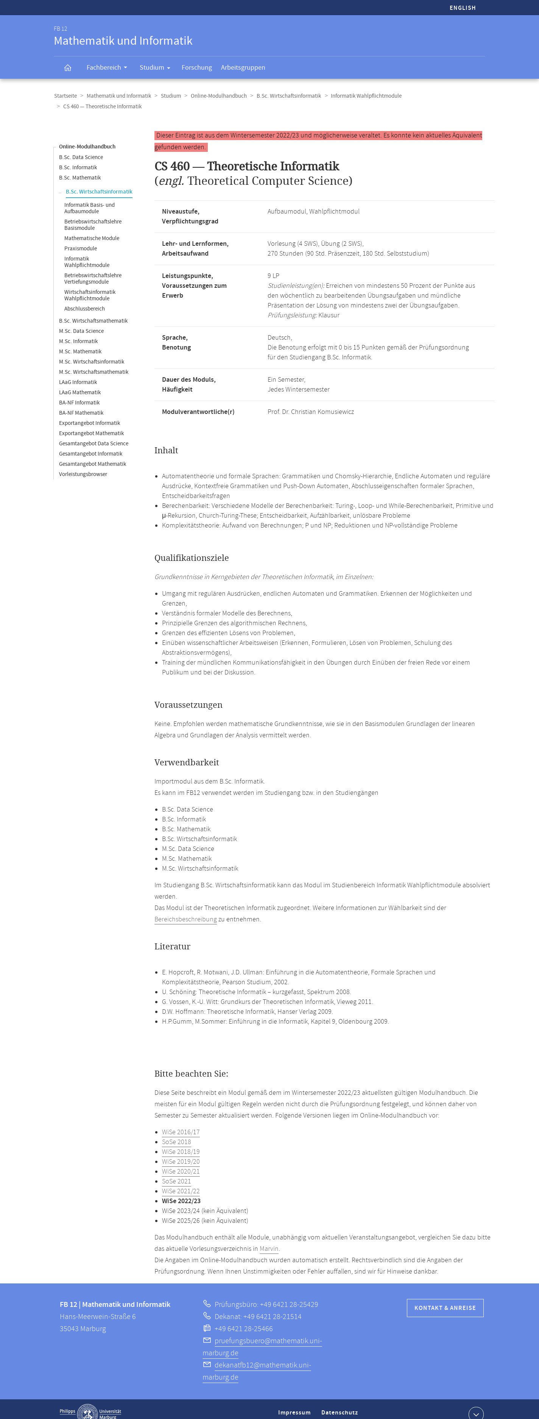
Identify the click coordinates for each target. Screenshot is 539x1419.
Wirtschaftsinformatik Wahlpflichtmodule (89, 285)
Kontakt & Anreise (445, 1298)
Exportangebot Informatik (89, 412)
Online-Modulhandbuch (216, 96)
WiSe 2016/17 (181, 1121)
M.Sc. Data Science (81, 320)
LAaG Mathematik (80, 382)
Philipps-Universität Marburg (90, 1403)
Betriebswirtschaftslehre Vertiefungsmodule (93, 268)
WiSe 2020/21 (181, 1161)
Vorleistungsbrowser (83, 463)
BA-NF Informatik (79, 392)
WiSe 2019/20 (181, 1151)
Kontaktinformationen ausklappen (475, 1403)
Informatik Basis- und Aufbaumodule (89, 197)
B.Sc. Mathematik (80, 167)
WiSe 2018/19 (181, 1141)
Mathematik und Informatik (118, 96)
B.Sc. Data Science (81, 146)
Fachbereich (109, 68)
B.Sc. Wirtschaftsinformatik (285, 96)
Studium (157, 69)
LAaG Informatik (78, 371)
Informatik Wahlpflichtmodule (362, 96)
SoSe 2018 (176, 1131)
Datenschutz (341, 1405)
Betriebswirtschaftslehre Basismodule (93, 214)
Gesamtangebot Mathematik (92, 453)
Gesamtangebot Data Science (93, 433)
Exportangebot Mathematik (91, 422)
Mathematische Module (91, 227)
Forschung (197, 67)
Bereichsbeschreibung (185, 908)
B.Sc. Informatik (78, 157)
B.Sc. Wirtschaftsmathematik (93, 310)
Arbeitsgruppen (243, 67)
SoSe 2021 (176, 1170)
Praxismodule (80, 238)
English (463, 8)
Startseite (65, 96)
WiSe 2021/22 (181, 1180)
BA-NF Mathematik (81, 402)
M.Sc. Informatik (78, 330)
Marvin (269, 1238)
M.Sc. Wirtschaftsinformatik (91, 351)
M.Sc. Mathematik (80, 341)
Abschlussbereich (84, 298)
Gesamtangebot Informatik (90, 443)
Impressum (295, 1405)
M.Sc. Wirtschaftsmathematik (93, 361)
